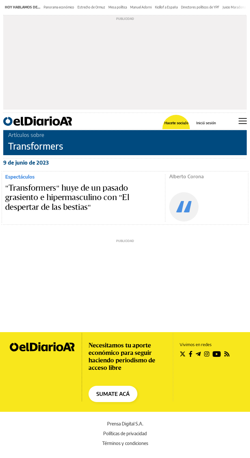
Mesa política (117, 7)
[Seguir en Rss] (226, 354)
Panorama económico (59, 7)
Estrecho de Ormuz (91, 7)
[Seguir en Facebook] (190, 354)
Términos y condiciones (125, 443)
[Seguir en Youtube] (217, 354)
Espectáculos (20, 177)
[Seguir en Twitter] (183, 354)
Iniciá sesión (206, 123)
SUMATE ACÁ (113, 394)
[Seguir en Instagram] (206, 354)
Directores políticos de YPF (200, 7)
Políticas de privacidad (125, 433)
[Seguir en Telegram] (198, 354)
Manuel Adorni (141, 7)
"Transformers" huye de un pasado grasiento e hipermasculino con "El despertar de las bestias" (67, 197)
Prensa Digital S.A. (125, 423)
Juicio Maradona (234, 7)
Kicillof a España (166, 7)
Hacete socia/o (176, 123)
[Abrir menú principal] (243, 121)
